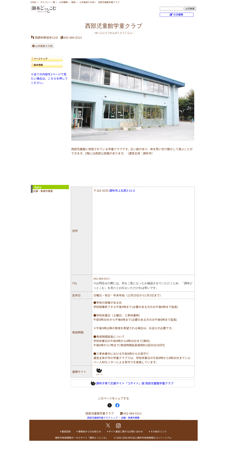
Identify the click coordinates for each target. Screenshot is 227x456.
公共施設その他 (86, 2)
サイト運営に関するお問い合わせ (125, 431)
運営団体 (66, 431)
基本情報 (38, 64)
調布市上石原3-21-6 (122, 190)
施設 (73, 2)
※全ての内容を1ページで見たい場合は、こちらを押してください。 (49, 78)
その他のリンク (158, 431)
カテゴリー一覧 (47, 2)
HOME (33, 2)
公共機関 (63, 2)
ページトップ (40, 58)
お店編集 (178, 14)
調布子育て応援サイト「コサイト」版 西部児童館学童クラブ (132, 383)
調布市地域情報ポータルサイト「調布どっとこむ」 (81, 437)
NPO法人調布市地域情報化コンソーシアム (150, 437)
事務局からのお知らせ (89, 431)
